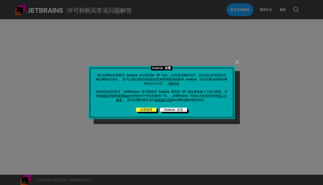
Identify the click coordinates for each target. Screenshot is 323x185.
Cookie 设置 (173, 110)
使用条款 (124, 96)
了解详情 (173, 83)
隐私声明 (108, 96)
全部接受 (146, 110)
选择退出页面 (164, 100)
